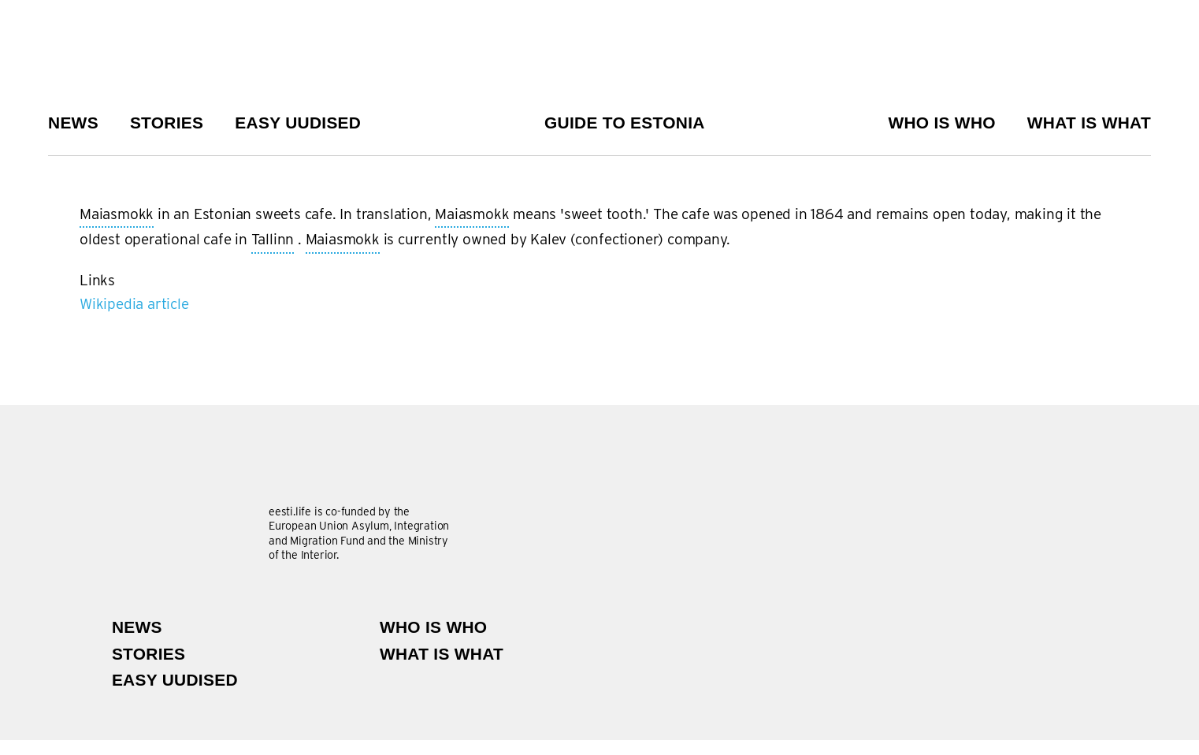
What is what (1089, 122)
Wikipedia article (134, 304)
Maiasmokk (117, 215)
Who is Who (941, 122)
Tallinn (273, 240)
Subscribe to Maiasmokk (86, 322)
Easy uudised (298, 122)
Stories (166, 122)
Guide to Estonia (624, 122)
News (73, 122)
